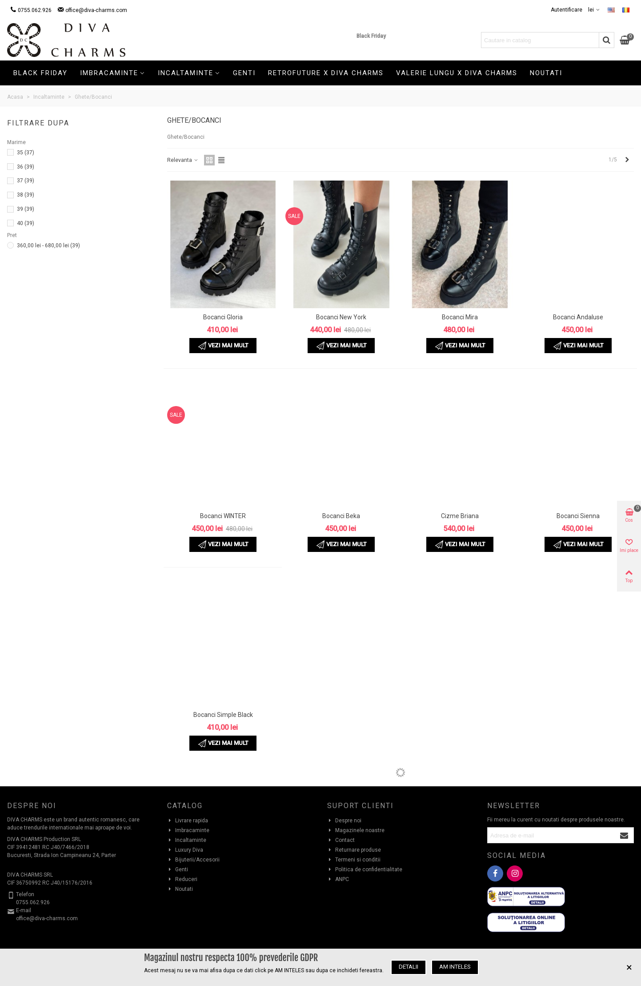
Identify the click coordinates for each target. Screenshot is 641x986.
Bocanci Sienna (578, 515)
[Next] (627, 160)
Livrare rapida (187, 821)
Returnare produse (354, 850)
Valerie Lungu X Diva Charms (456, 73)
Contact (341, 840)
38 (25, 195)
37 (25, 180)
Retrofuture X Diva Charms (326, 73)
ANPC (338, 879)
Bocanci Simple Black (223, 714)
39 (25, 209)
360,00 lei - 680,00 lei (48, 245)
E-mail (23, 910)
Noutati (546, 73)
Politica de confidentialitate (364, 869)
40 (25, 223)
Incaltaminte (185, 73)
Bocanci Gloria (223, 317)
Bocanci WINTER (223, 515)
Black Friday (371, 36)
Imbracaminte (109, 73)
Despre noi (344, 821)
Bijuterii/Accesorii (193, 860)
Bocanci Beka (341, 515)
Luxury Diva (185, 850)
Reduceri (182, 879)
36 (25, 167)
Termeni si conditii (354, 860)
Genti (244, 73)
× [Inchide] (629, 967)
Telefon (25, 894)
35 (25, 152)
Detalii (408, 966)
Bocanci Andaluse (578, 317)
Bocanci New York (341, 317)
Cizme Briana (460, 515)
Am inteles (455, 966)
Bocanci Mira (460, 317)
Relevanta (183, 160)
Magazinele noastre (356, 830)
